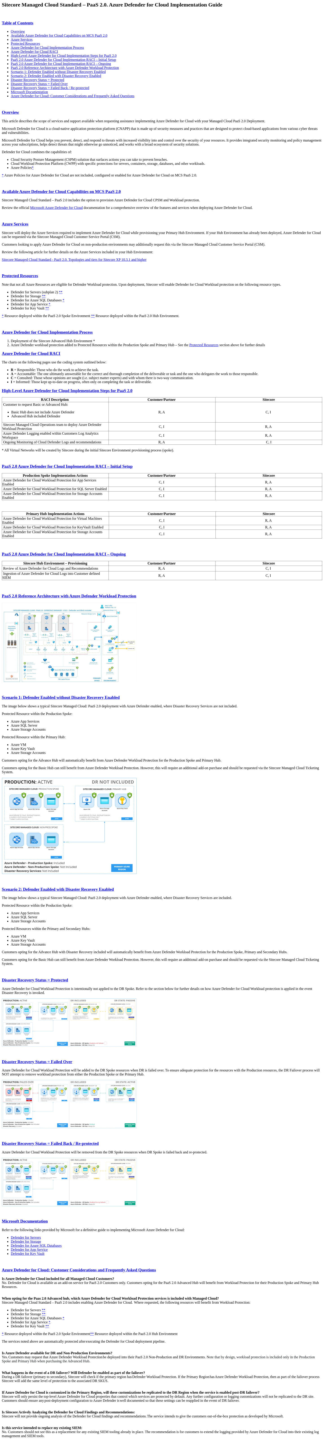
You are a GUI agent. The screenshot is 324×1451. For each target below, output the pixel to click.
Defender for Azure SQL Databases (36, 1245)
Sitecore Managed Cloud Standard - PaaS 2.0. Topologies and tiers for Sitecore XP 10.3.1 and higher (74, 260)
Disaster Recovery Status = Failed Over (39, 84)
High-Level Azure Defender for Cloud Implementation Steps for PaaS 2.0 (64, 56)
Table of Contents (17, 23)
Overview (18, 31)
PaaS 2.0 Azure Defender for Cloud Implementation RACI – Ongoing (61, 64)
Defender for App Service (29, 1249)
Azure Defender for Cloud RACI (34, 52)
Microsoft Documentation (29, 92)
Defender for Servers (26, 1237)
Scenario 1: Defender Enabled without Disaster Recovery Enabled (58, 72)
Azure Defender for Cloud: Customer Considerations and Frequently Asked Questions (72, 96)
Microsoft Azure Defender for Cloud (56, 208)
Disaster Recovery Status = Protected (37, 80)
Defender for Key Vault (27, 1254)
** (61, 292)
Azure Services (22, 39)
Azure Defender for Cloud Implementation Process (47, 47)
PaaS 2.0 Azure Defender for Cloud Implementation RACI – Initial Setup (63, 60)
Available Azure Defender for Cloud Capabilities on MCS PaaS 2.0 (59, 35)
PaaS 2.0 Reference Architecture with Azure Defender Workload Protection (65, 68)
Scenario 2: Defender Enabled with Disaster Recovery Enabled (56, 76)
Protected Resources (25, 43)
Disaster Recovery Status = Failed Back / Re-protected (50, 88)
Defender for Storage (26, 1241)
